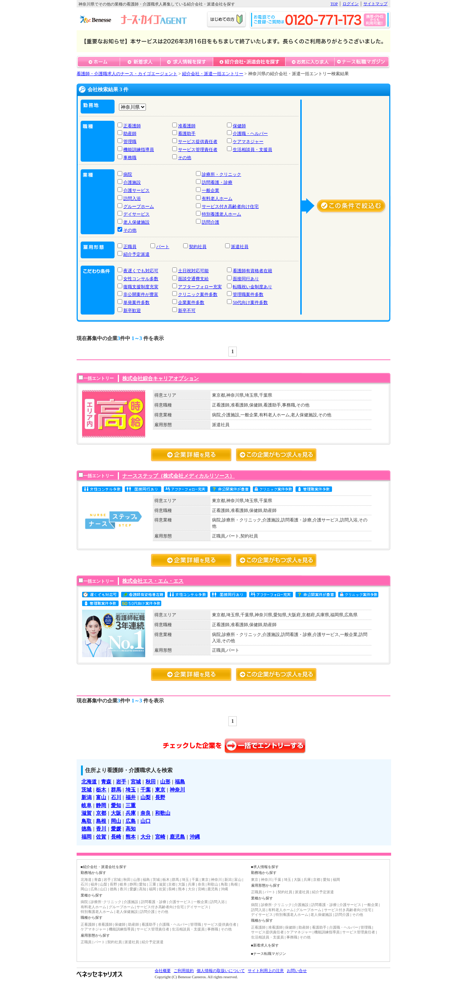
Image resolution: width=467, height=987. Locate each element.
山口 (145, 821)
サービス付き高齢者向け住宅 (230, 206)
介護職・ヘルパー (250, 133)
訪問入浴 (132, 198)
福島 (180, 781)
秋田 (151, 781)
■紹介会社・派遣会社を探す (104, 867)
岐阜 (86, 805)
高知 (131, 829)
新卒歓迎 (132, 310)
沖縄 (195, 837)
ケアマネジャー (248, 141)
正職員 (129, 246)
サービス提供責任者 (197, 141)
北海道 (89, 781)
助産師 (129, 133)
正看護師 (132, 125)
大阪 (116, 813)
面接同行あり (246, 278)
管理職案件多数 (248, 294)
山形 (165, 781)
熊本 (131, 837)
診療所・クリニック (221, 174)
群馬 (116, 790)
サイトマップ (375, 3)
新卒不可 (187, 310)
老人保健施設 (136, 222)
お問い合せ (297, 970)
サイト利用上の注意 (266, 970)
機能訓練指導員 (138, 149)
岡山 (116, 821)
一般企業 (210, 190)
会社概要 (163, 970)
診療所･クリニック (105, 902)
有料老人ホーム (217, 198)
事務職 (129, 157)
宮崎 (160, 837)
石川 (116, 797)
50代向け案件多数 (250, 302)
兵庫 (131, 813)
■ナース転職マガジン (268, 954)
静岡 (101, 805)
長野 (160, 797)
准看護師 (187, 125)
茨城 (86, 790)
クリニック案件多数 (197, 294)
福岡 (86, 837)
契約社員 (198, 246)
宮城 (136, 781)
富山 (101, 797)
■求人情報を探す (265, 867)
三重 (131, 805)
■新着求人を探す (265, 945)
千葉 (145, 790)
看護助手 (187, 133)
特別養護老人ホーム (221, 214)
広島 (131, 821)
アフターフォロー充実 (200, 286)
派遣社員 (239, 246)
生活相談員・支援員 (252, 149)
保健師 (239, 125)
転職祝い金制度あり (252, 286)
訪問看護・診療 (217, 182)
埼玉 (131, 790)
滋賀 (86, 813)
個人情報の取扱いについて (221, 970)
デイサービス (136, 214)
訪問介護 (210, 222)
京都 (101, 813)
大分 (145, 837)
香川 (101, 829)
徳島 (86, 829)
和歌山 (162, 813)
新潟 (86, 797)
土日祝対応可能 (193, 270)
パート (162, 246)
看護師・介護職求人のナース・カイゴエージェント (127, 73)
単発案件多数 (136, 302)
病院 (127, 174)
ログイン (351, 3)
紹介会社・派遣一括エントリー (212, 73)
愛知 (116, 805)
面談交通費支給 (193, 278)
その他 (184, 157)
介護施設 (132, 182)
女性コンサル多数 (140, 278)
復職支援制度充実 (140, 286)
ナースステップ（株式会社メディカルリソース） (178, 476)
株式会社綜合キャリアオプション (160, 378)
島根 (101, 821)
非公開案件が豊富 (140, 294)
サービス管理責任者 (197, 149)
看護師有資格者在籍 (252, 270)
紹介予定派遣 (136, 254)
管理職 (129, 141)
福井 (131, 797)
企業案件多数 (191, 302)
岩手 (121, 781)
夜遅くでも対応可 (140, 270)
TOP (334, 3)
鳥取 (86, 821)
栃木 (101, 790)
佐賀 (101, 837)
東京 (160, 790)
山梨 (145, 797)
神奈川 (177, 790)
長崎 (116, 837)
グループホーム (138, 206)
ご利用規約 (184, 970)
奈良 (145, 813)
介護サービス (136, 190)
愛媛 (116, 829)
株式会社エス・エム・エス (153, 581)
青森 (106, 781)
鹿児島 (177, 837)
